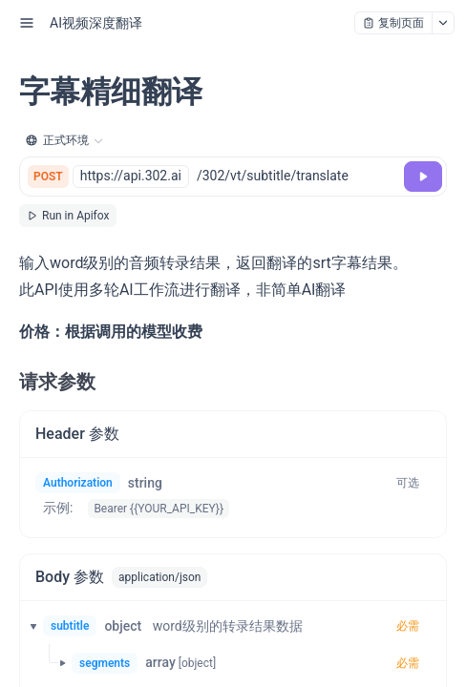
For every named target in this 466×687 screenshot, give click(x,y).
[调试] (423, 176)
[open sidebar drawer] (26, 23)
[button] (27, 626)
